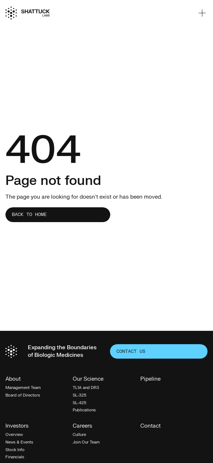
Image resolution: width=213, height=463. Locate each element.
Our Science (88, 379)
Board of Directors (22, 395)
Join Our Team (86, 442)
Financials (14, 457)
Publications (84, 410)
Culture (79, 434)
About (13, 379)
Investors (17, 426)
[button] (202, 13)
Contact (150, 426)
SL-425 (79, 403)
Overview (14, 434)
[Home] (27, 13)
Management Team (23, 387)
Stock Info (15, 449)
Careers (82, 426)
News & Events (19, 442)
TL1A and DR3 (86, 387)
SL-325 (79, 395)
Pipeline (150, 379)
